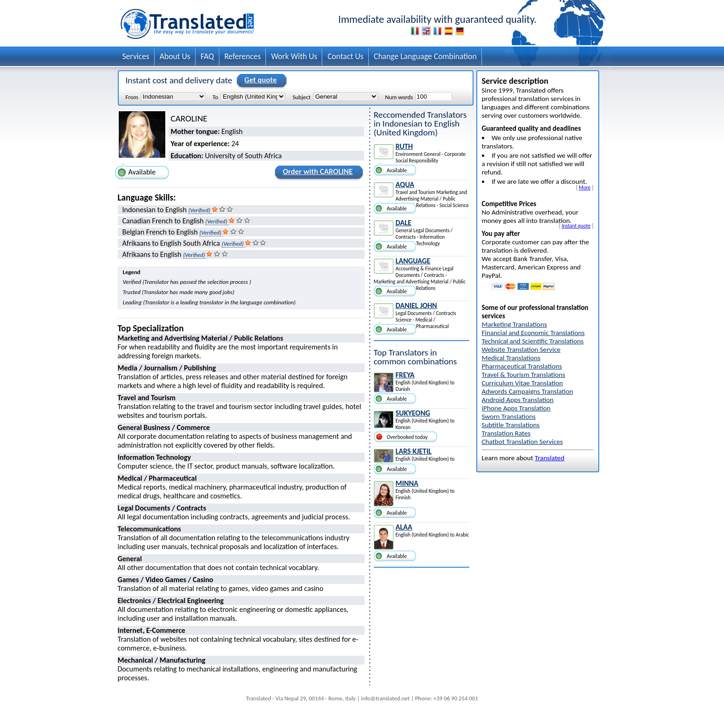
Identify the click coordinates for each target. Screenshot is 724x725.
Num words (399, 97)
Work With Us (294, 56)
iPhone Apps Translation (516, 408)
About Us (175, 56)
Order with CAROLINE (316, 173)
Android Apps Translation (518, 400)
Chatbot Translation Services (522, 441)
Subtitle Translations (511, 425)
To (215, 97)
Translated (549, 458)
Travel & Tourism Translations (523, 374)
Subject (301, 97)
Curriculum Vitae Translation (522, 383)
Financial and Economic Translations (533, 333)
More (584, 187)
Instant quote (576, 225)
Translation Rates (506, 433)
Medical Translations (511, 358)
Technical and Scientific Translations (533, 341)
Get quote (259, 80)
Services (135, 56)
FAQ (207, 56)
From (132, 97)
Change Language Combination (425, 56)
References (242, 56)
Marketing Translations (514, 324)
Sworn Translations (509, 416)
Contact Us (345, 56)
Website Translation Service (521, 349)
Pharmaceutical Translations (522, 366)
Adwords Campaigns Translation (527, 391)
